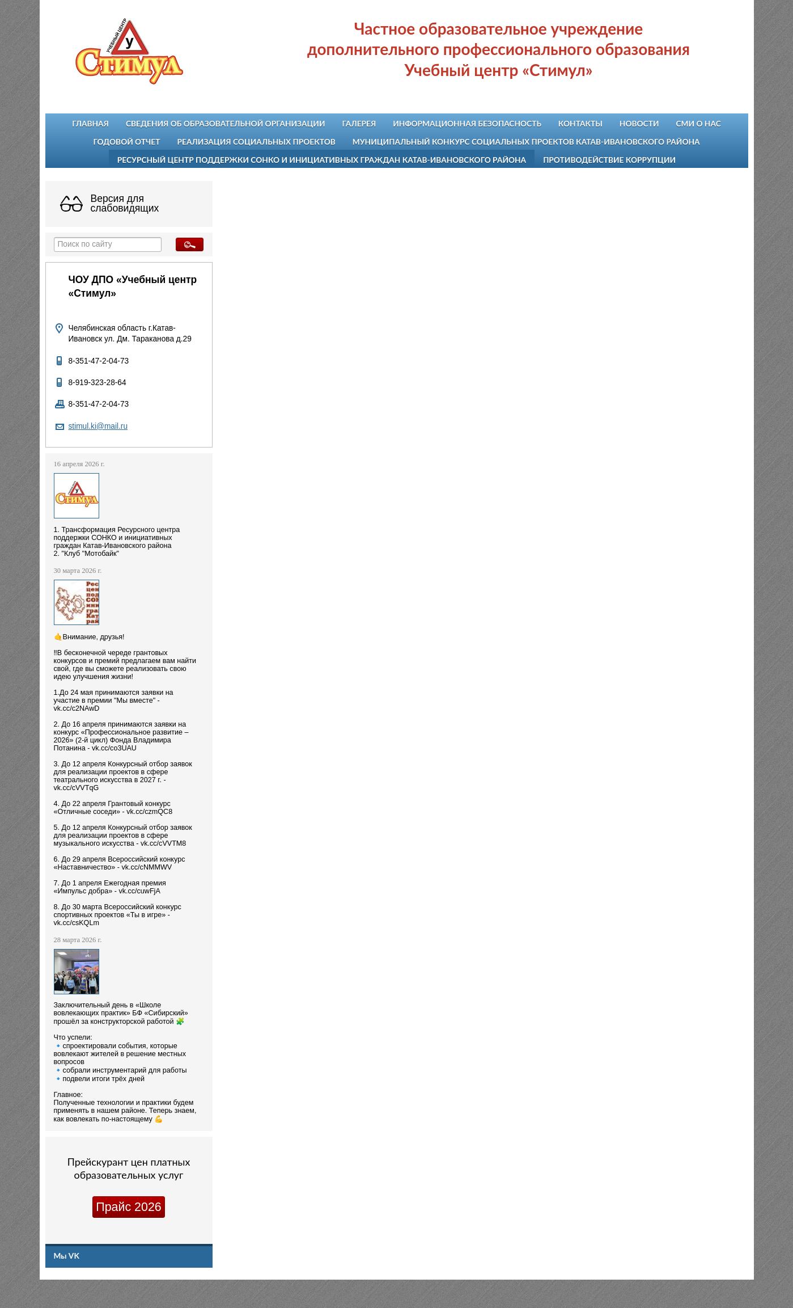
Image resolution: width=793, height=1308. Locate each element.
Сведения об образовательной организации (225, 123)
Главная (90, 123)
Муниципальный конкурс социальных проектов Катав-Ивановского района (526, 141)
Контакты (580, 123)
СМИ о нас (698, 123)
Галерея (359, 123)
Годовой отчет (126, 141)
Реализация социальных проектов (256, 141)
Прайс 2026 (128, 1207)
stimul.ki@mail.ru (98, 426)
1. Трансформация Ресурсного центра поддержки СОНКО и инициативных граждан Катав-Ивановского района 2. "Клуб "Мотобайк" (117, 542)
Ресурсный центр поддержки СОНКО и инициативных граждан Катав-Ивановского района (321, 159)
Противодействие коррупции (609, 159)
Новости (639, 123)
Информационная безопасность (467, 123)
